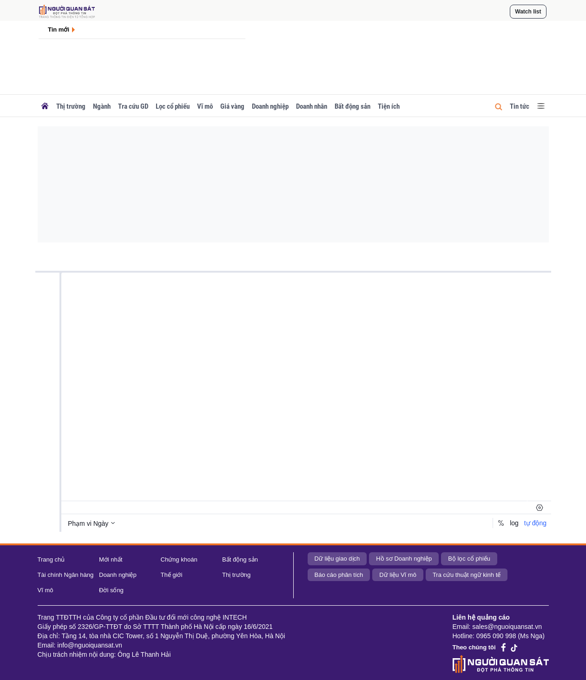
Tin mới (58, 29)
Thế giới (172, 574)
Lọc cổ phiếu (173, 106)
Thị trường (71, 106)
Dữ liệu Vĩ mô (397, 574)
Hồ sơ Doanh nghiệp (404, 558)
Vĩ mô (205, 106)
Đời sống (111, 590)
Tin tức (519, 106)
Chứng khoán (179, 559)
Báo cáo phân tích (339, 574)
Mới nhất (110, 559)
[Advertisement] (293, 184)
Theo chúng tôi (474, 647)
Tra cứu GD (133, 106)
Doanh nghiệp (270, 106)
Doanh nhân (311, 106)
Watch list (528, 11)
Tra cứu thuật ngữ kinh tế (466, 574)
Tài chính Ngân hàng (66, 574)
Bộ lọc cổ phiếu (469, 558)
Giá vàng (232, 106)
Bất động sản (352, 106)
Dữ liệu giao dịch (337, 558)
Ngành (102, 106)
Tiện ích (389, 106)
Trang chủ (51, 559)
